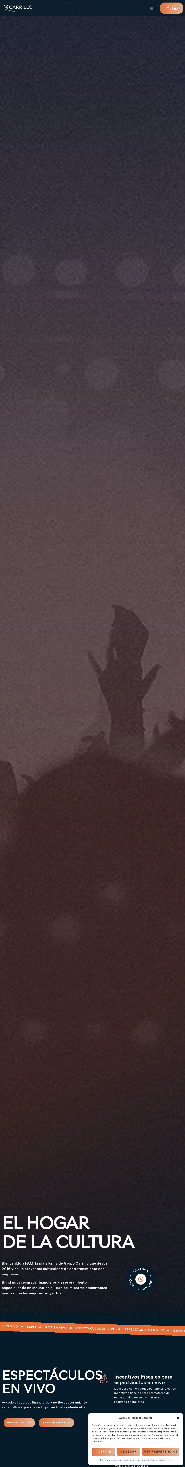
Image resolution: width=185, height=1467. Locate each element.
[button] (178, 1418)
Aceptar (104, 1451)
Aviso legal (165, 1460)
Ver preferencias (161, 1451)
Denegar (128, 1451)
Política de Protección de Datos (140, 1460)
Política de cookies (110, 1460)
